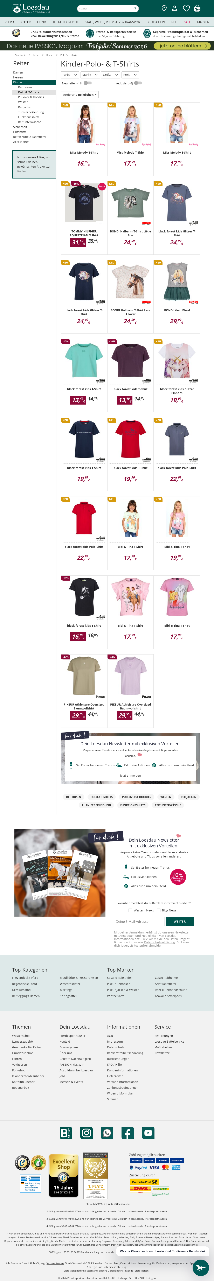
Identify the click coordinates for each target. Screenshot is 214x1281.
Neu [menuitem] (174, 22)
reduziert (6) (125, 83)
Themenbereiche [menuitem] (65, 22)
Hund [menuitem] (41, 22)
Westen (23, 102)
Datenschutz (115, 1047)
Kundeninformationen (122, 1070)
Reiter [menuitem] (25, 22)
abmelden (156, 945)
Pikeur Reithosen (118, 984)
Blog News (169, 910)
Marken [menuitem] (203, 22)
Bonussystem (69, 1047)
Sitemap (112, 1099)
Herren (18, 77)
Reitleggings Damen (26, 996)
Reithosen (25, 87)
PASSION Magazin (72, 1064)
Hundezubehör (22, 1053)
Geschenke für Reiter (26, 1047)
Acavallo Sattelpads (168, 996)
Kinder (17, 82)
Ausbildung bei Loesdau (76, 1070)
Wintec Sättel (116, 996)
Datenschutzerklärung (159, 942)
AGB (110, 1036)
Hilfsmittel (20, 132)
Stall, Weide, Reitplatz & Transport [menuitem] (113, 22)
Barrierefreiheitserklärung (125, 1053)
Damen (18, 72)
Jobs (62, 1076)
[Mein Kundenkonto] (174, 11)
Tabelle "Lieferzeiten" (137, 1270)
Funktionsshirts (28, 117)
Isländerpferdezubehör (28, 1076)
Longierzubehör (23, 1041)
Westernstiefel (70, 984)
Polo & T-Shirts (28, 92)
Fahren (17, 1059)
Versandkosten (55, 1263)
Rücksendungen (118, 1059)
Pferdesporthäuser (72, 1036)
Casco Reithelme (166, 978)
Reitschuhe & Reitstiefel (29, 137)
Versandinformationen (122, 1082)
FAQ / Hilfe (114, 1064)
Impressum (115, 1041)
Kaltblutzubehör (23, 1082)
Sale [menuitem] (187, 22)
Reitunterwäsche (29, 122)
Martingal (66, 990)
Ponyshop (19, 1070)
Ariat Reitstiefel (165, 984)
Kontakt (65, 1041)
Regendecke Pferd (24, 984)
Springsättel (68, 996)
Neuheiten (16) (72, 83)
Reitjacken (25, 107)
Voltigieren (19, 1064)
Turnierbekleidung (31, 112)
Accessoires (21, 142)
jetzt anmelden (130, 775)
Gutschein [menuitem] (156, 22)
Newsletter (162, 1053)
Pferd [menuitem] (9, 22)
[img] (197, 10)
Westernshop (21, 1036)
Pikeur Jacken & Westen (123, 990)
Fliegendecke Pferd (25, 978)
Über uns (66, 1053)
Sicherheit (20, 127)
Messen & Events (71, 1082)
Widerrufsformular (120, 1093)
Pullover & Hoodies (31, 97)
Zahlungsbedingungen (122, 1088)
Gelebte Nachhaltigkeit (75, 1059)
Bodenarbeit (20, 1088)
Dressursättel (21, 990)
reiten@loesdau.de (119, 1204)
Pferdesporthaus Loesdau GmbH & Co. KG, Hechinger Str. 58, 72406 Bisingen (111, 1278)
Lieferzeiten (115, 1076)
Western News (144, 910)
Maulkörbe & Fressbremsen (79, 978)
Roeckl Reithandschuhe (171, 990)
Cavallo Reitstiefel (119, 978)
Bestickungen (163, 1036)
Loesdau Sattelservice (169, 1041)
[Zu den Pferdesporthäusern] (164, 8)
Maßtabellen (163, 1047)
